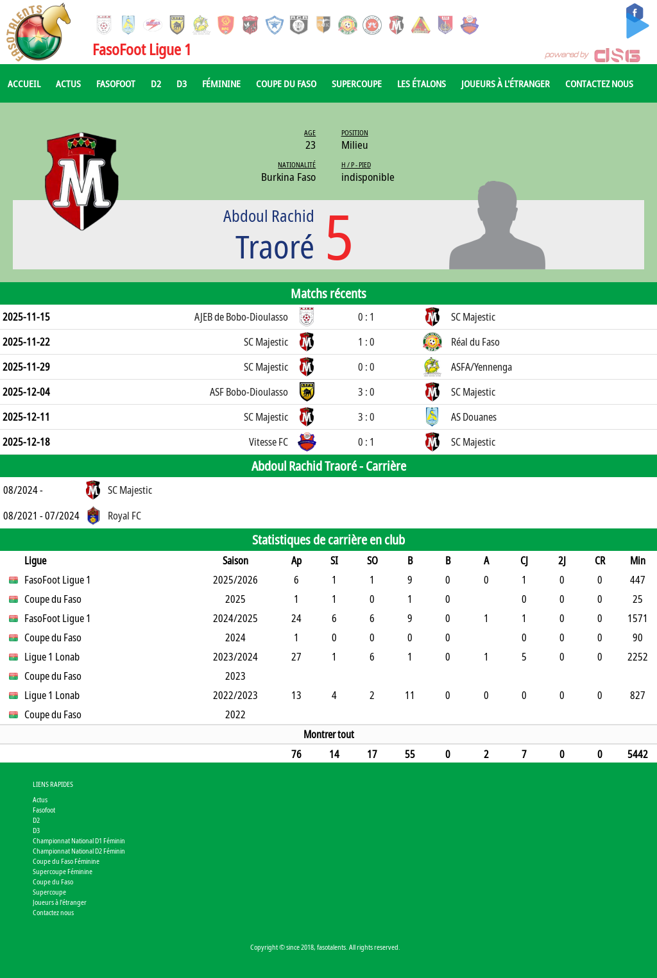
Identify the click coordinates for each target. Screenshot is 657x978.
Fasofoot (115, 83)
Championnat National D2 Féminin (79, 851)
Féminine (221, 83)
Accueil (24, 83)
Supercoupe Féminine (62, 871)
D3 (181, 83)
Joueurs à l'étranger (505, 83)
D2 (156, 83)
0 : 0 (366, 367)
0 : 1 (366, 317)
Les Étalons (421, 83)
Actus (68, 83)
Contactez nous (599, 83)
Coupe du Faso (286, 83)
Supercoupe (357, 83)
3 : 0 (366, 392)
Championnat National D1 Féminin (79, 840)
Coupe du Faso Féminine (66, 861)
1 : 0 (366, 342)
